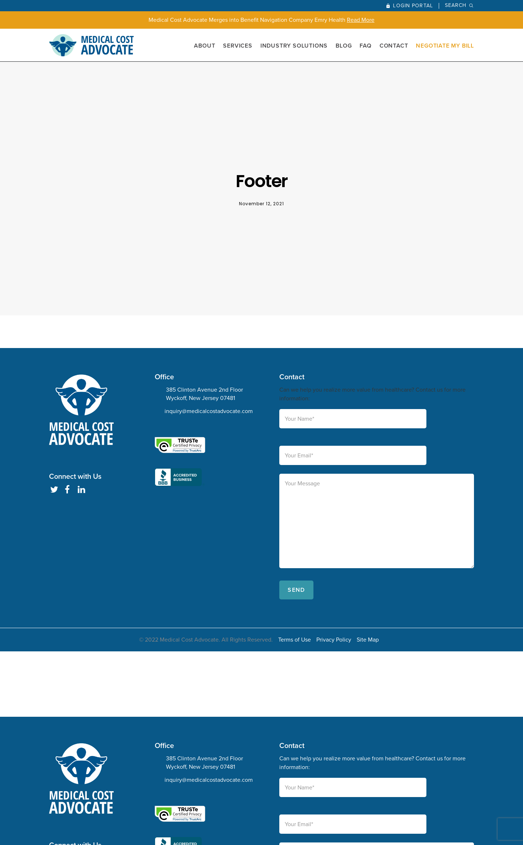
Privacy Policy (333, 639)
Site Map (368, 639)
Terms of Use (294, 639)
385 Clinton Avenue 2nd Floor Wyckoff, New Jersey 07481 (204, 393)
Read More (360, 20)
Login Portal (413, 6)
